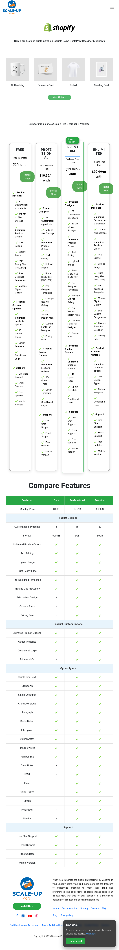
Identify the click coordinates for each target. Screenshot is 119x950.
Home (56, 908)
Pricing (84, 908)
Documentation (69, 908)
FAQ (104, 908)
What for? (91, 933)
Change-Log (66, 915)
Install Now (27, 176)
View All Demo (59, 97)
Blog (55, 915)
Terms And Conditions (53, 925)
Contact (95, 908)
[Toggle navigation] (112, 7)
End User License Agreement (24, 925)
